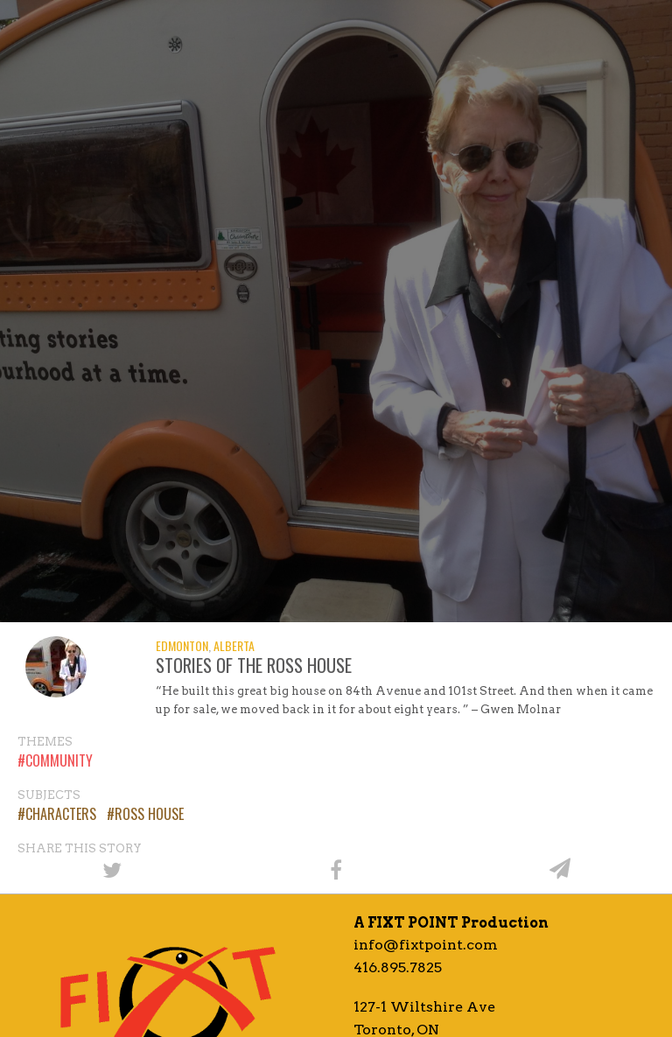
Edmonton (182, 645)
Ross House (149, 813)
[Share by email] (560, 868)
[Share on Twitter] (112, 868)
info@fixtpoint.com (426, 944)
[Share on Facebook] (336, 868)
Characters (60, 813)
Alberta (234, 645)
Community (59, 760)
